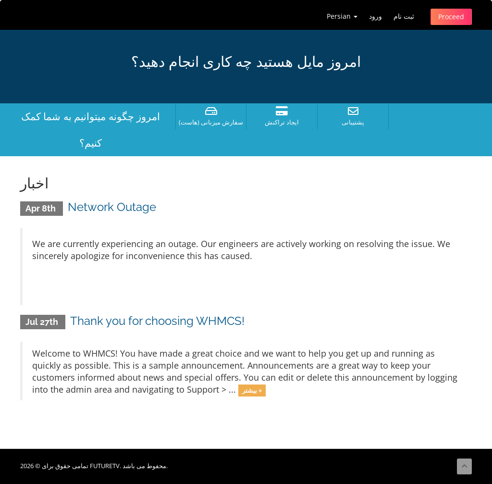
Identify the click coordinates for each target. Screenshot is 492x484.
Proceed (451, 16)
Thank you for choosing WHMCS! (157, 321)
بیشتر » (252, 390)
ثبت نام (404, 16)
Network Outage (112, 207)
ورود (375, 16)
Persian (342, 16)
